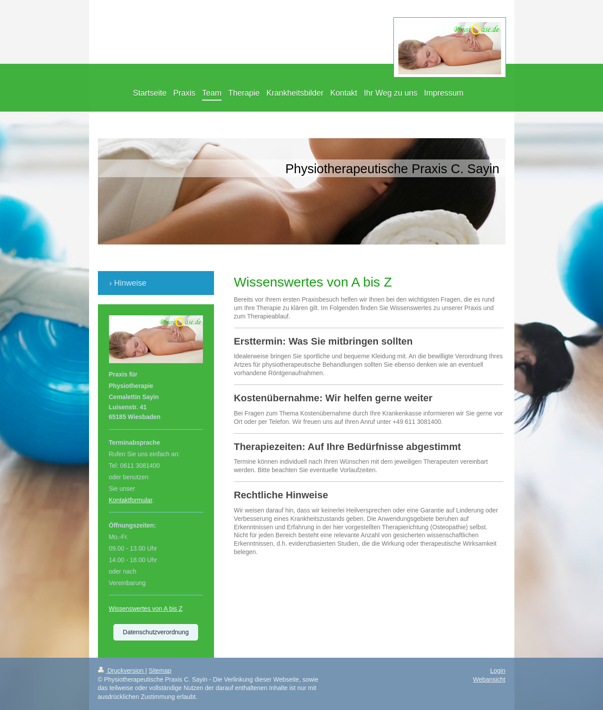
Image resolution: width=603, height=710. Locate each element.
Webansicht (489, 679)
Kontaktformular (130, 500)
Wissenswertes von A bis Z (146, 608)
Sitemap (160, 670)
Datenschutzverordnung (156, 632)
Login (497, 670)
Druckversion (121, 670)
